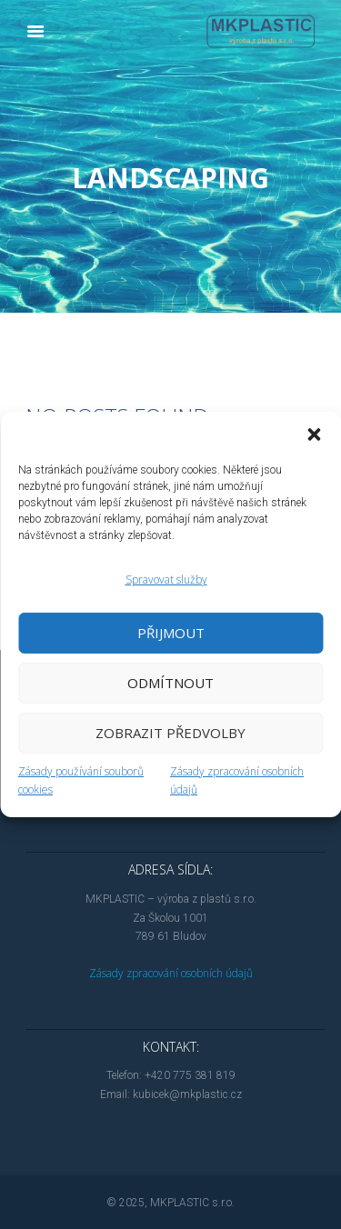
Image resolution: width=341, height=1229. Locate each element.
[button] (314, 434)
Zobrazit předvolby (170, 733)
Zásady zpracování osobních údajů (171, 973)
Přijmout (171, 633)
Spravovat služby (166, 579)
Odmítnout (170, 683)
